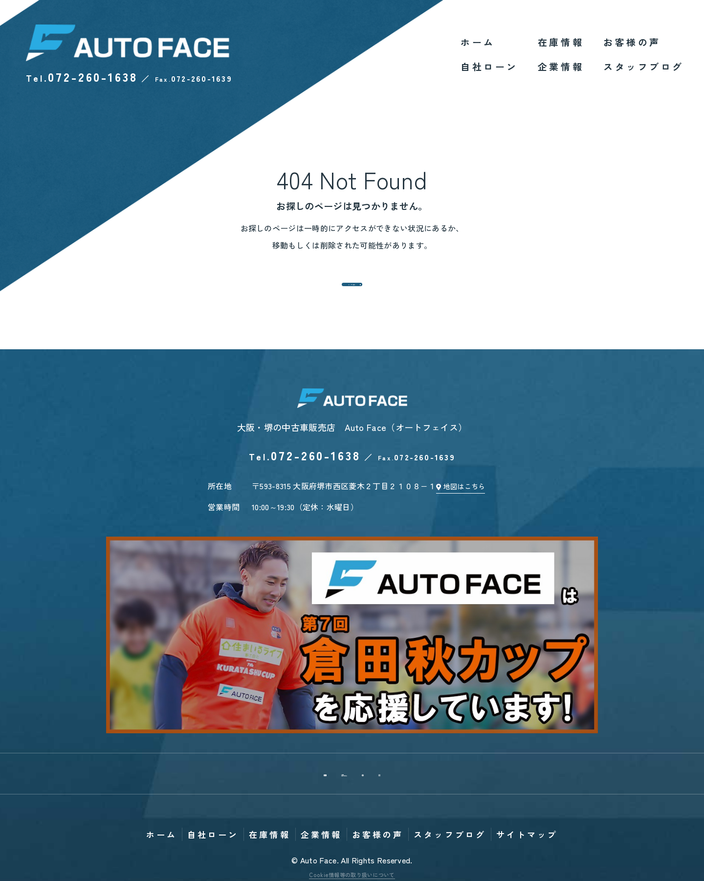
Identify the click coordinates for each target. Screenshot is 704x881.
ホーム (478, 41)
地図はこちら (470, 502)
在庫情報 (561, 41)
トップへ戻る (351, 289)
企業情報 (561, 66)
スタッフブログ (643, 66)
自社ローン (489, 66)
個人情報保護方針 (352, 788)
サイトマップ (527, 737)
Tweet (267, 812)
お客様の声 (632, 41)
